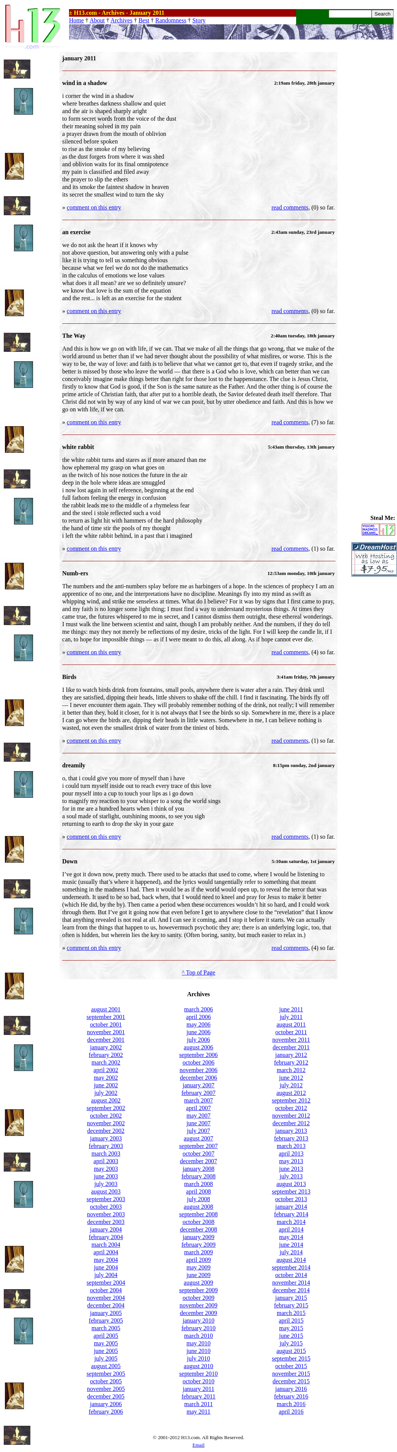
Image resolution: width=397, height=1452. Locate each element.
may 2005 (106, 1343)
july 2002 (106, 1093)
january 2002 (106, 1047)
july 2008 (198, 1199)
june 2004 (106, 1267)
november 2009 (199, 1305)
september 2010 (198, 1373)
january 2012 (291, 1055)
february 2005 (106, 1320)
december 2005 (105, 1396)
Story (199, 20)
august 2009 (198, 1282)
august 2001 (106, 1009)
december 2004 (105, 1305)
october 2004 (106, 1290)
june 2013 (291, 1168)
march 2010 (198, 1335)
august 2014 (291, 1260)
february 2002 (106, 1055)
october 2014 (291, 1275)
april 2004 (106, 1252)
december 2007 (198, 1161)
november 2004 (106, 1298)
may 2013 (291, 1161)
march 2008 (198, 1184)
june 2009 (199, 1275)
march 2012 (291, 1070)
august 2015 (291, 1351)
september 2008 (198, 1214)
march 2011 (198, 1404)
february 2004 (106, 1237)
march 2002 (105, 1062)
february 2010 (198, 1328)
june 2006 (199, 1032)
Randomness (171, 20)
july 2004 (106, 1275)
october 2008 (199, 1222)
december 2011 (291, 1047)
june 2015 (291, 1335)
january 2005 (106, 1313)
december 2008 (198, 1229)
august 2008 (198, 1206)
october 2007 (199, 1153)
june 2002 (106, 1085)
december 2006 (198, 1077)
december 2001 (105, 1039)
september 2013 (291, 1191)
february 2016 (291, 1396)
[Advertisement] (374, 166)
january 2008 (199, 1168)
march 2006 (198, 1009)
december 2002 (105, 1131)
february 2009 (198, 1244)
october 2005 (106, 1381)
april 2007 (198, 1108)
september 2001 (105, 1017)
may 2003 (106, 1168)
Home (76, 20)
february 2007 (198, 1093)
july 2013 (291, 1176)
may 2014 (291, 1237)
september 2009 (198, 1290)
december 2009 (198, 1313)
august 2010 (198, 1366)
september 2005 (105, 1373)
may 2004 (106, 1260)
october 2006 (199, 1062)
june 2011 (291, 1009)
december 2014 (291, 1290)
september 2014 (291, 1267)
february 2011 (199, 1396)
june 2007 (199, 1123)
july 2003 (106, 1184)
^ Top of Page (198, 972)
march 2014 (291, 1222)
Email (199, 1445)
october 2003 (106, 1206)
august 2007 (198, 1138)
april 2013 (291, 1153)
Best (143, 20)
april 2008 (198, 1191)
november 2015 (291, 1373)
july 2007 (198, 1131)
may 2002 (106, 1077)
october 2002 (106, 1115)
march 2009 (198, 1252)
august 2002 (106, 1100)
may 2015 (291, 1328)
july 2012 (291, 1085)
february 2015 (291, 1305)
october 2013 (291, 1199)
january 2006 (106, 1404)
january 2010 (199, 1320)
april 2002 (106, 1070)
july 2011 (291, 1017)
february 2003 (106, 1146)
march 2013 (291, 1146)
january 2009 (199, 1237)
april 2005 (106, 1335)
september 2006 (198, 1055)
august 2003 (106, 1191)
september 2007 (198, 1146)
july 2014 (291, 1252)
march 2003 (105, 1153)
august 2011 (291, 1024)
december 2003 (105, 1222)
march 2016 (291, 1404)
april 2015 (291, 1320)
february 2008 (198, 1176)
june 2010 (199, 1351)
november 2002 (106, 1123)
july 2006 (198, 1039)
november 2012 (291, 1115)
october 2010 (199, 1381)
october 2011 (291, 1032)
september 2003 (105, 1199)
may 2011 (198, 1411)
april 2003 (106, 1161)
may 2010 (199, 1343)
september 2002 (105, 1108)
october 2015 (291, 1366)
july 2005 (106, 1358)
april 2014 (291, 1229)
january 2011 (198, 1389)
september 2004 (105, 1282)
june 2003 (106, 1176)
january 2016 (291, 1389)
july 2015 (291, 1343)
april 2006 (198, 1017)
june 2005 (106, 1351)
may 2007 (199, 1115)
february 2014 (291, 1214)
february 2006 (106, 1411)
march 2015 (291, 1313)
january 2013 (291, 1131)
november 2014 (291, 1282)
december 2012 (291, 1123)
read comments (289, 207)
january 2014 (291, 1206)
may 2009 (199, 1267)
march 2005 (105, 1328)
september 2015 (291, 1358)
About (97, 20)
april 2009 (198, 1260)
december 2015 (291, 1381)
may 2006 (199, 1024)
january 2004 (106, 1229)
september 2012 (291, 1100)
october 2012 (291, 1108)
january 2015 (291, 1298)
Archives (121, 20)
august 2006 (198, 1047)
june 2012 (291, 1077)
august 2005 (106, 1366)
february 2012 (291, 1062)
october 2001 (106, 1024)
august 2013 (291, 1184)
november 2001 (106, 1032)
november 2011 (291, 1039)
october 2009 (199, 1298)
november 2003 (106, 1214)
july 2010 (198, 1358)
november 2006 (199, 1070)
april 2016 (291, 1411)
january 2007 (199, 1085)
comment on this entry (94, 207)
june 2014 (291, 1244)
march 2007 (198, 1100)
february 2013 (291, 1138)
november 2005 (106, 1389)
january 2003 (106, 1138)
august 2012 (291, 1093)
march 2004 (105, 1244)
